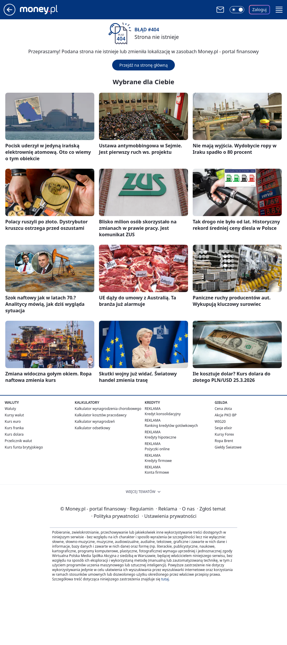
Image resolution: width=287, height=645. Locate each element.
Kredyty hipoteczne (160, 437)
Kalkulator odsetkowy (92, 427)
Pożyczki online (157, 448)
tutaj (165, 579)
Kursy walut (14, 415)
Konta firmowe (157, 472)
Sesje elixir (223, 427)
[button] (279, 9)
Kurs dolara (14, 434)
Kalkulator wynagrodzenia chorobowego (108, 408)
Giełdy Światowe (228, 447)
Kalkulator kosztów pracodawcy (101, 415)
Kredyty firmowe (158, 460)
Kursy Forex (224, 434)
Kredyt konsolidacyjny (163, 413)
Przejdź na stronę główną (143, 65)
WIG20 (220, 421)
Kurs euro (13, 421)
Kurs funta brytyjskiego (24, 447)
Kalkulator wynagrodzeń (95, 421)
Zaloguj (259, 9)
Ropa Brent (224, 440)
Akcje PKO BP (226, 415)
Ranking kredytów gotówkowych (171, 425)
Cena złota (223, 408)
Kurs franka (14, 427)
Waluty (10, 408)
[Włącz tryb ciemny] (237, 9)
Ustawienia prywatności (169, 516)
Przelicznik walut (18, 440)
